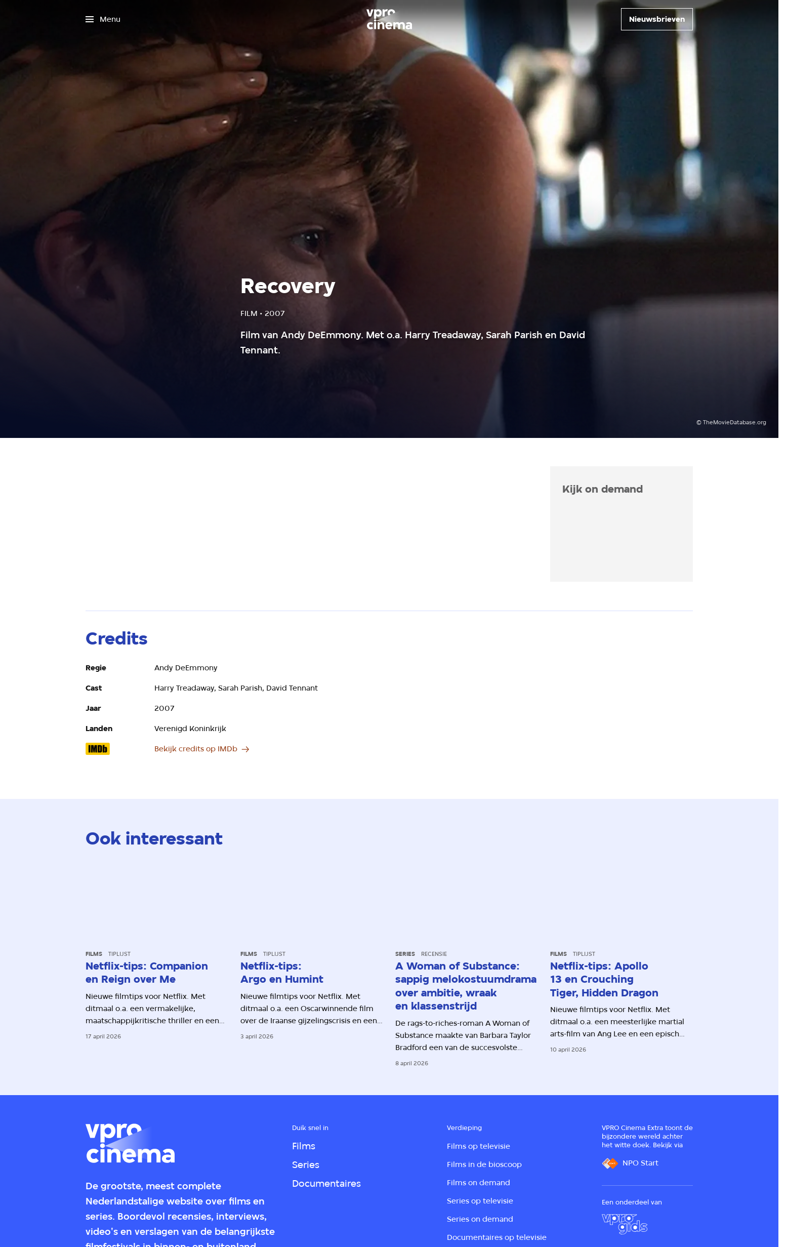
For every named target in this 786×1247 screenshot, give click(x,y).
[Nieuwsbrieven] (657, 19)
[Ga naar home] (389, 19)
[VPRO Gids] (624, 1224)
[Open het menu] (103, 19)
